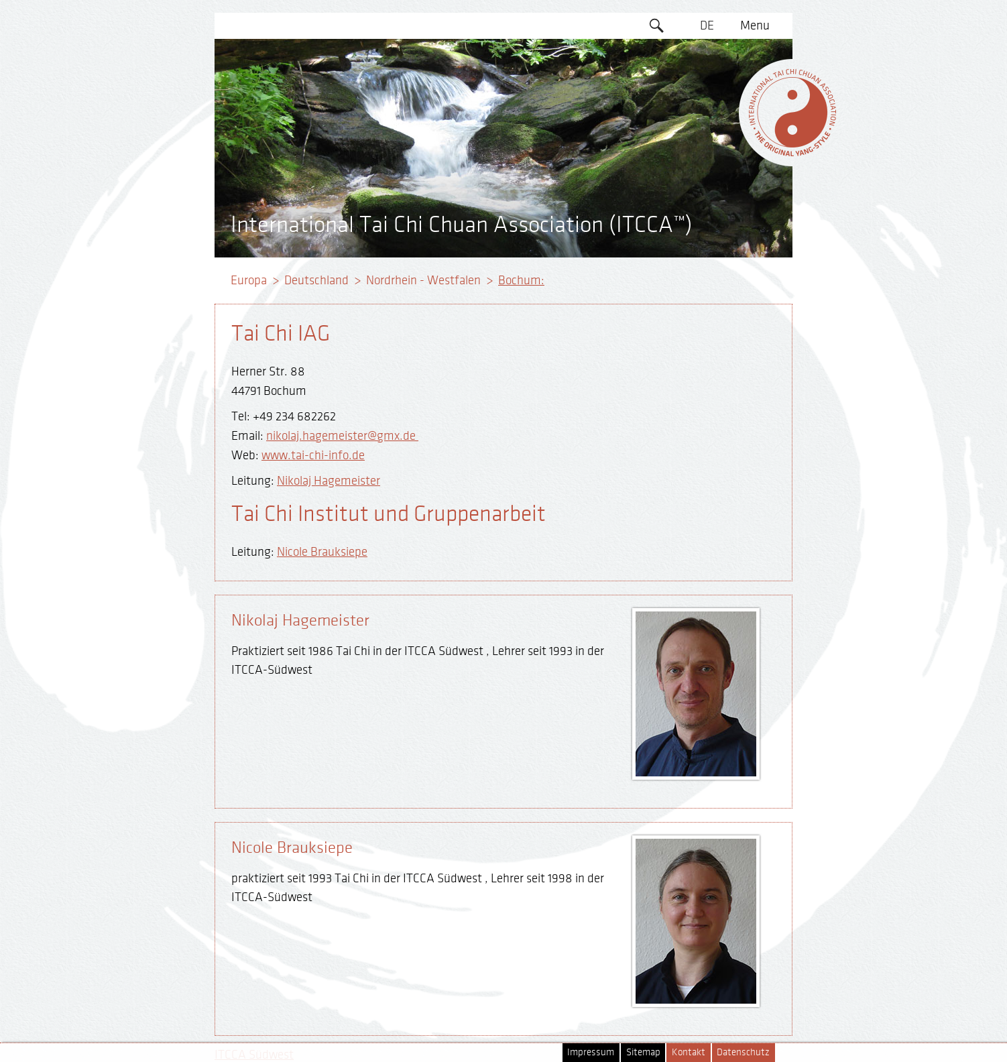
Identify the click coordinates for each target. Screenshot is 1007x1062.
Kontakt (688, 1052)
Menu (755, 25)
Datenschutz (743, 1052)
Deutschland (316, 280)
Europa (249, 280)
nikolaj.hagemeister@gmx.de (342, 435)
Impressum (590, 1052)
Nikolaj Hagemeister (328, 480)
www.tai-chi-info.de (313, 455)
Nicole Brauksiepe (322, 551)
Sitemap (643, 1052)
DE (707, 25)
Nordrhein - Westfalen (423, 280)
